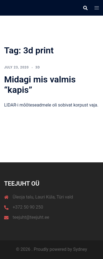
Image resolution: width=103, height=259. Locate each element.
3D (37, 67)
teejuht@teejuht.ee (31, 217)
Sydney (80, 249)
